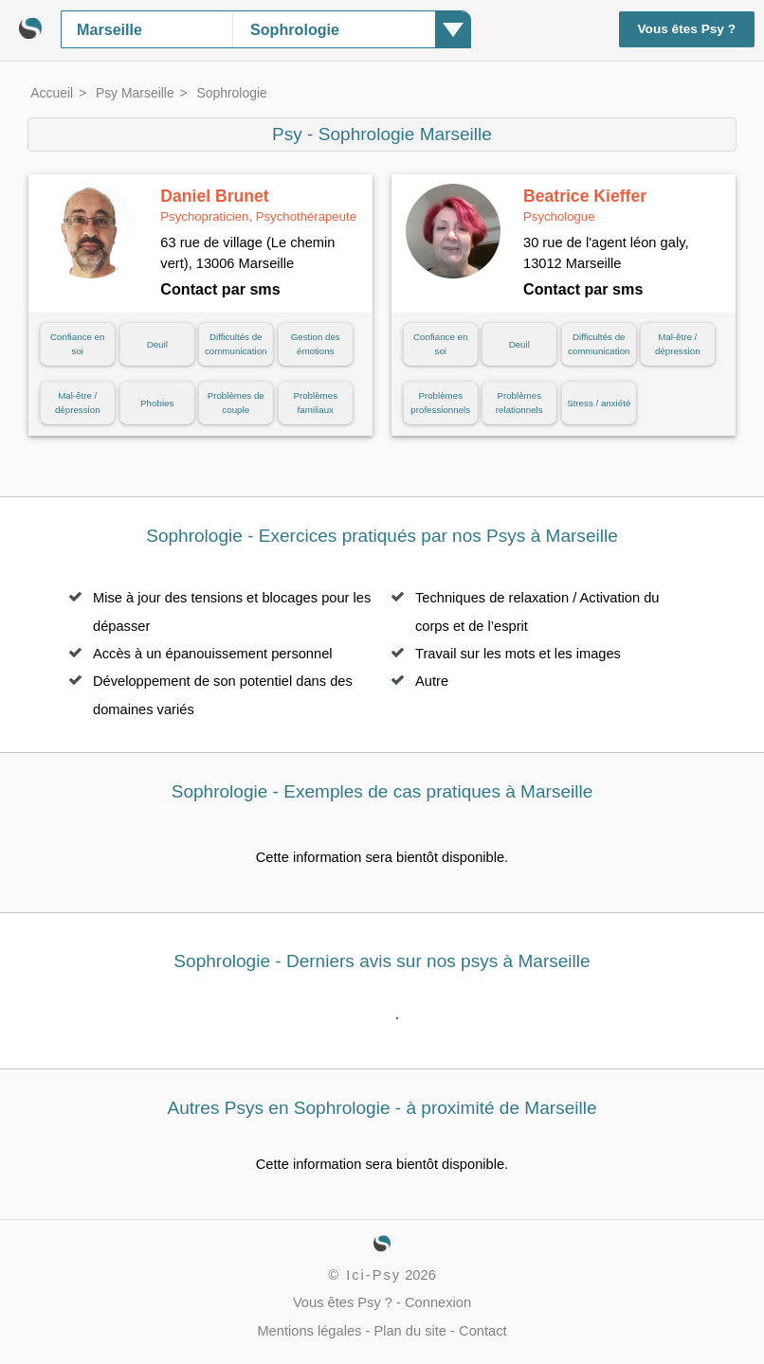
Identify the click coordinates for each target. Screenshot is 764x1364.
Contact (483, 1330)
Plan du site (409, 1330)
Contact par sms (220, 288)
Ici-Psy (373, 1275)
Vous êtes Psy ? (687, 29)
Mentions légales (309, 1330)
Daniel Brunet (258, 205)
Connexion (438, 1302)
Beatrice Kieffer (584, 205)
